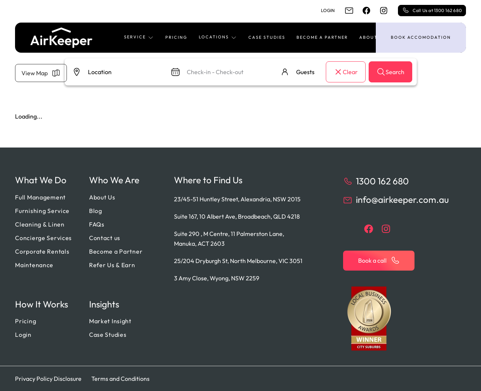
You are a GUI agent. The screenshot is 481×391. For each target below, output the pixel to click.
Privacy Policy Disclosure (48, 378)
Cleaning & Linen (40, 224)
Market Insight (110, 321)
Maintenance (34, 265)
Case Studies (266, 37)
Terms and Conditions (120, 378)
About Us (102, 197)
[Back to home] (61, 38)
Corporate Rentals (42, 251)
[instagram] (383, 10)
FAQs (96, 224)
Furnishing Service (42, 211)
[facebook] (366, 10)
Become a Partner (322, 37)
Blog (95, 211)
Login (328, 10)
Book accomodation (421, 37)
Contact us (104, 238)
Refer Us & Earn (112, 265)
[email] (349, 10)
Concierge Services (43, 238)
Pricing (176, 37)
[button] (139, 38)
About (368, 37)
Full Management (40, 197)
